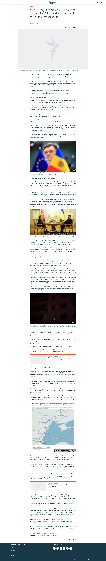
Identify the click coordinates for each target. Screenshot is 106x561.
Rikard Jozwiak (33, 20)
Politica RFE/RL (14, 553)
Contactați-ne (13, 547)
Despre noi (13, 550)
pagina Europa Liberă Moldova (46, 533)
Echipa (12, 555)
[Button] (68, 27)
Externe (32, 7)
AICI (56, 535)
